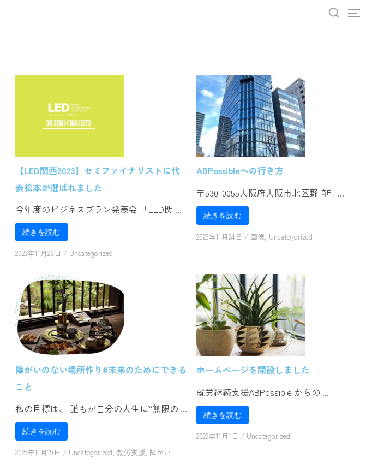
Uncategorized (91, 253)
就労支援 (131, 452)
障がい (160, 452)
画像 (257, 236)
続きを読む (41, 232)
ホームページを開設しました (253, 369)
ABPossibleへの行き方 (240, 170)
